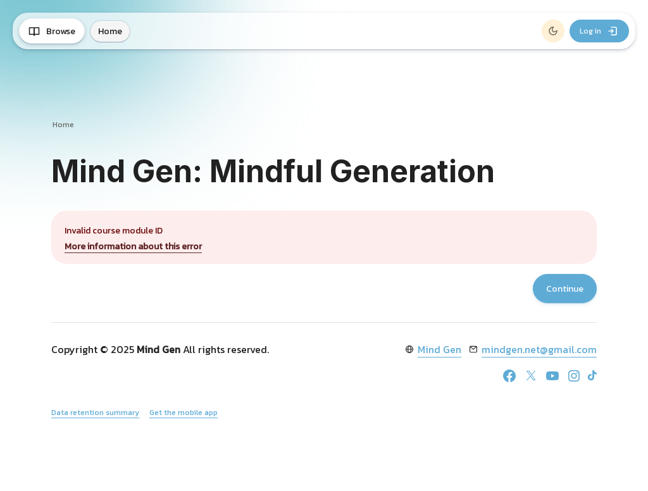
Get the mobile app (183, 412)
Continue (564, 288)
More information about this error (133, 246)
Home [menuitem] (110, 31)
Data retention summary (95, 412)
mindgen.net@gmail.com (539, 349)
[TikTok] (592, 375)
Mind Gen (439, 349)
